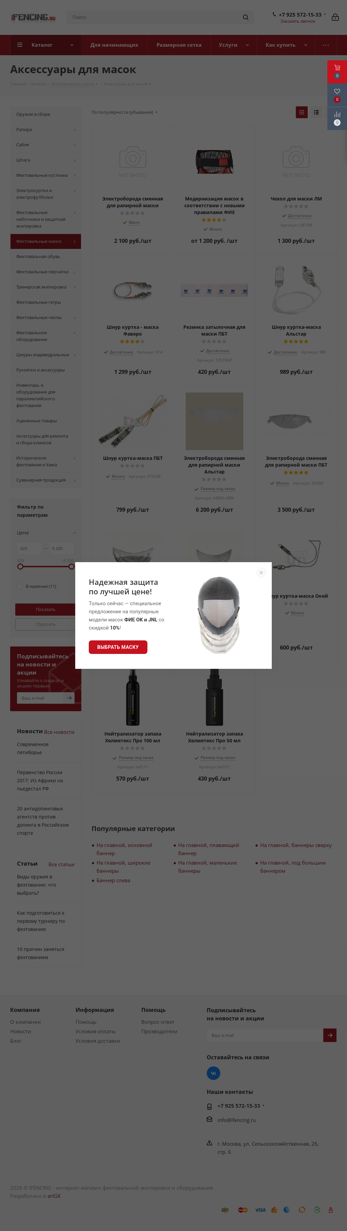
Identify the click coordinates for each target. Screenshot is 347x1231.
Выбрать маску (118, 647)
